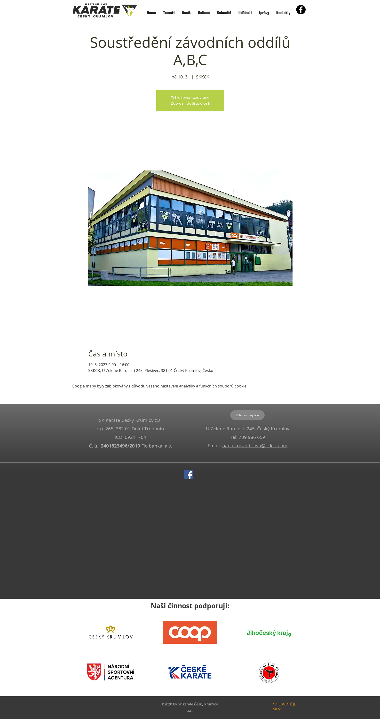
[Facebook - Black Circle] (301, 9)
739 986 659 (252, 437)
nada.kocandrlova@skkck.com (254, 445)
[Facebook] (188, 474)
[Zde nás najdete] (247, 415)
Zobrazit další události (190, 103)
